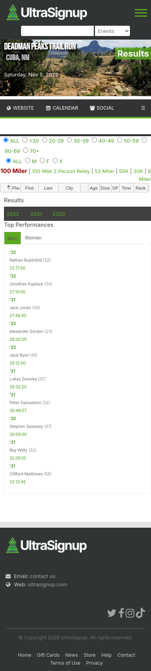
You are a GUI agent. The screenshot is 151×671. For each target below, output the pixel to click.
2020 (58, 214)
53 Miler (104, 171)
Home (24, 655)
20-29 (56, 140)
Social (101, 108)
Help (106, 655)
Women (33, 238)
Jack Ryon (19, 355)
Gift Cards (48, 655)
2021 (36, 214)
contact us (42, 576)
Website (20, 108)
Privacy (94, 663)
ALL (14, 140)
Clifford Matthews (26, 473)
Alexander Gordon (27, 331)
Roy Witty (18, 450)
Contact (126, 655)
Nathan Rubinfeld (26, 260)
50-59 (131, 140)
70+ (34, 151)
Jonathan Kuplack (26, 283)
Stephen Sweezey (26, 426)
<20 (34, 140)
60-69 (12, 151)
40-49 (106, 140)
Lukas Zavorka (23, 378)
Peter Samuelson (25, 402)
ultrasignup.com (47, 584)
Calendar (61, 108)
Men (12, 238)
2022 (12, 214)
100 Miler (13, 171)
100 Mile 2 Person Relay (61, 171)
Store (89, 655)
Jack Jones (20, 307)
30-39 (81, 140)
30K (138, 171)
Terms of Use (65, 663)
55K (124, 171)
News (71, 655)
